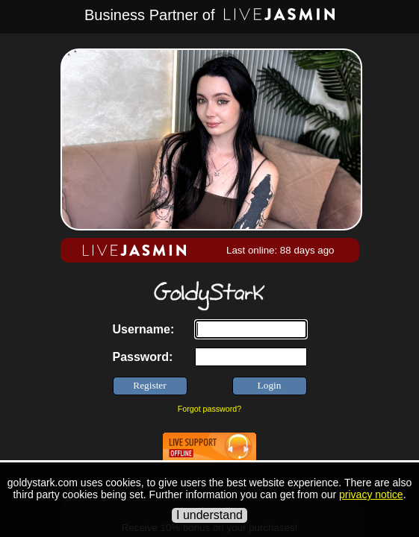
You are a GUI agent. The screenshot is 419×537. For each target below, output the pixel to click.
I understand (209, 515)
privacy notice (371, 494)
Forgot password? (209, 408)
